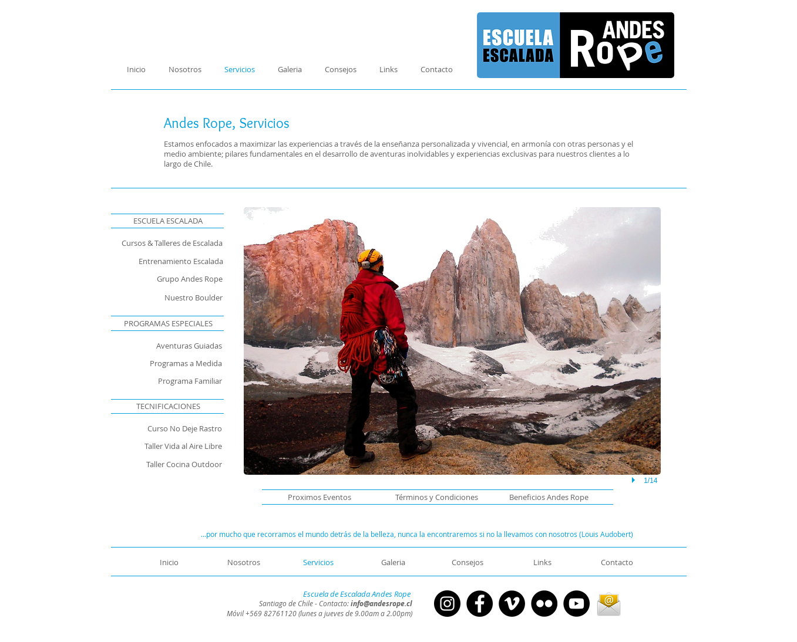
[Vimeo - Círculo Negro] (512, 603)
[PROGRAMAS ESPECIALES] (168, 323)
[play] (635, 480)
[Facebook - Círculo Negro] (479, 603)
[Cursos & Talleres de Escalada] (162, 243)
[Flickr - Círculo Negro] (544, 603)
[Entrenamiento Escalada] (167, 261)
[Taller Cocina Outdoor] (167, 464)
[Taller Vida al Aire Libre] (167, 446)
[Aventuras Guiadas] (157, 346)
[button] (319, 497)
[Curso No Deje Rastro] (162, 428)
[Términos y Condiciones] (431, 497)
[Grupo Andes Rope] (162, 279)
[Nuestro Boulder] (162, 297)
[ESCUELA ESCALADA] (168, 221)
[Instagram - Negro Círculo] (447, 603)
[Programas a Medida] (162, 363)
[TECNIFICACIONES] (168, 406)
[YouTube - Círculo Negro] (576, 603)
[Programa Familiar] (167, 381)
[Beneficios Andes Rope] (542, 497)
